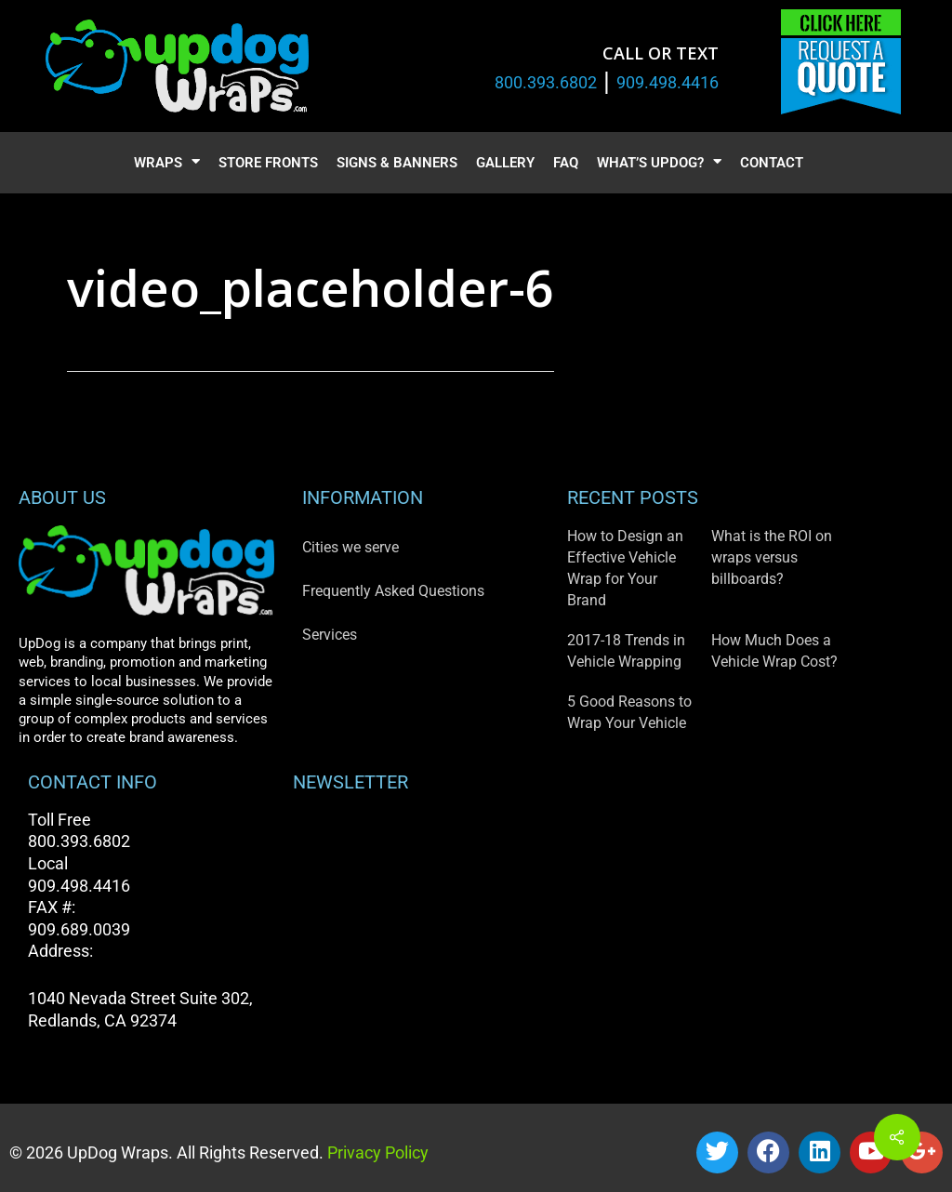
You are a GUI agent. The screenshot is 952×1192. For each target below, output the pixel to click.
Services (329, 634)
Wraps (167, 163)
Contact (771, 162)
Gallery (505, 162)
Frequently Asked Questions (393, 591)
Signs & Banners (397, 162)
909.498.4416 (667, 82)
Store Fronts (268, 162)
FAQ (565, 162)
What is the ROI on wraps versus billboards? (771, 557)
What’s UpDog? (659, 163)
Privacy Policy (376, 1152)
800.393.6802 (546, 82)
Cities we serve (350, 547)
